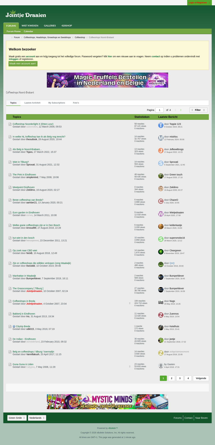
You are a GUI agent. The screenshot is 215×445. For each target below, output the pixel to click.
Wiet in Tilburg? (21, 162)
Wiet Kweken (30, 25)
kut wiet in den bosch (23, 237)
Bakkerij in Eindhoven (24, 313)
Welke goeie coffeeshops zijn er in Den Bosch (36, 225)
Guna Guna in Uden (23, 364)
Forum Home (13, 31)
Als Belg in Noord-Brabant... (27, 149)
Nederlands (37, 418)
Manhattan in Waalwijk (24, 275)
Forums (11, 25)
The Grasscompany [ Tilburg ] (28, 288)
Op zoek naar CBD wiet (25, 250)
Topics (13, 103)
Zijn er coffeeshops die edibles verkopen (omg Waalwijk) (42, 263)
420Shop (67, 25)
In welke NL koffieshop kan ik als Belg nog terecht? (39, 136)
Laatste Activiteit (32, 103)
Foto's (76, 103)
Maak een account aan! (22, 63)
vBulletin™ (113, 428)
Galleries (50, 25)
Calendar (28, 31)
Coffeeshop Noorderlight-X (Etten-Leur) (33, 124)
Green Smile (17, 418)
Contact (188, 418)
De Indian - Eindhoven (24, 339)
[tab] (13, 103)
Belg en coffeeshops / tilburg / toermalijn (33, 351)
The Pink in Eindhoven (24, 174)
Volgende (201, 378)
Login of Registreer (199, 2)
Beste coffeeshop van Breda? (28, 200)
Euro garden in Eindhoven (26, 212)
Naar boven (201, 418)
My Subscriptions (56, 103)
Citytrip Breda (23, 326)
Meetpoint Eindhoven (24, 187)
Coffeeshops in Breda (24, 301)
